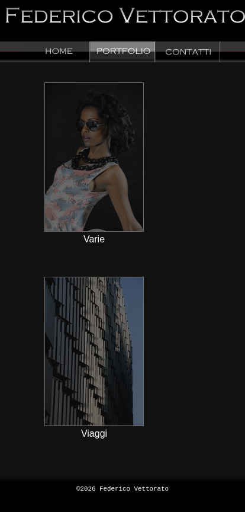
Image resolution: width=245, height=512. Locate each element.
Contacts (187, 51)
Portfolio (122, 51)
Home (57, 51)
